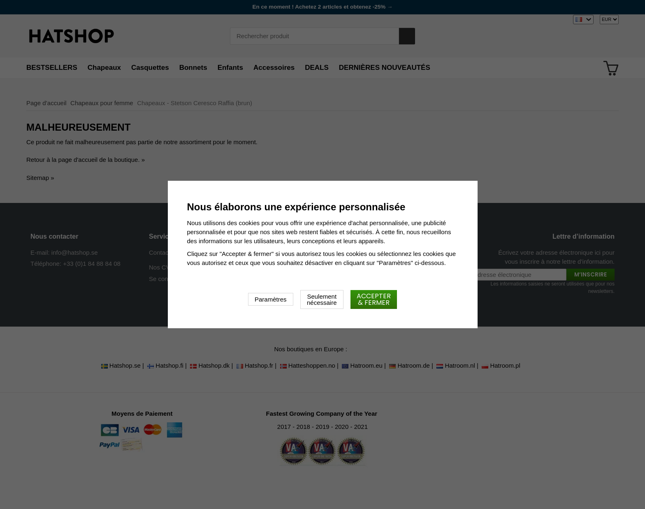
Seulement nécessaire (322, 299)
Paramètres (271, 299)
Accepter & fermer (374, 299)
